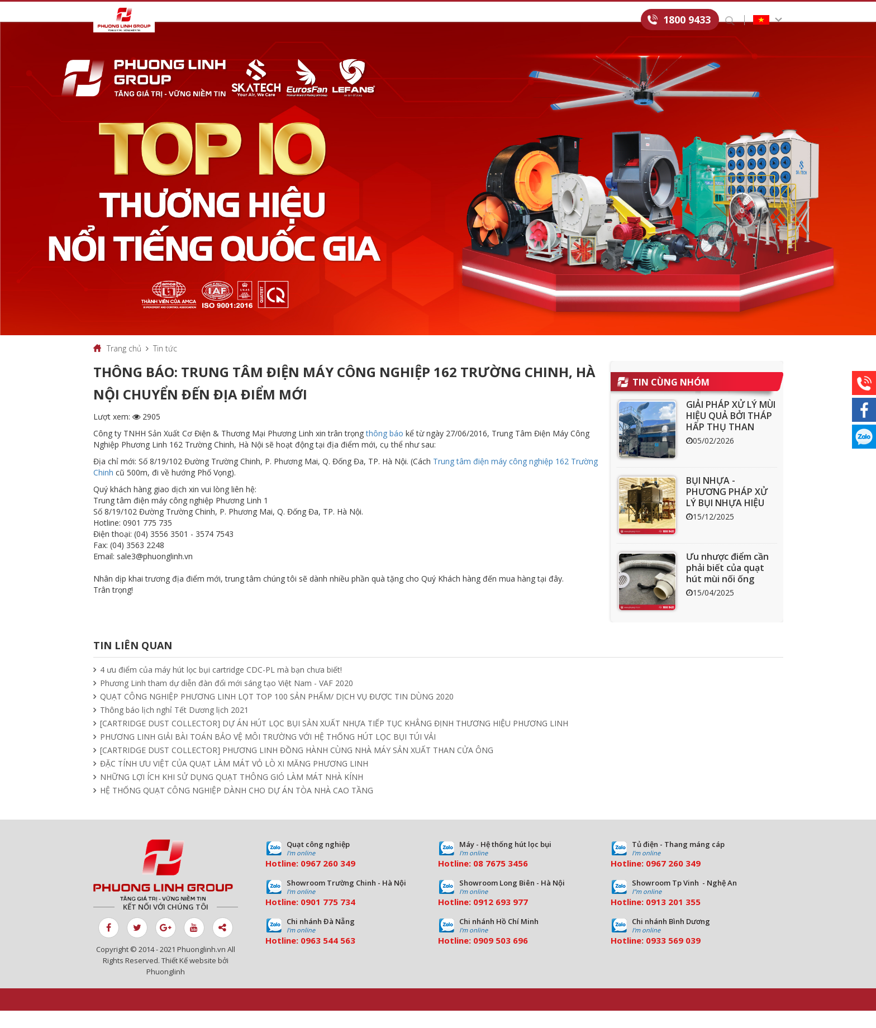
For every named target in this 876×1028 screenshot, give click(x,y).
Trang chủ (124, 365)
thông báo (384, 450)
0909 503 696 (500, 957)
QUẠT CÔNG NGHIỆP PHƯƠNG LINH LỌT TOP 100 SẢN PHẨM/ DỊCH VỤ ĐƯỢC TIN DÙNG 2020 (277, 713)
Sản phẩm (261, 20)
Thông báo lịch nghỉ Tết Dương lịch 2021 (174, 727)
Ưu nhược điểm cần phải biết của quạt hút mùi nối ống (727, 585)
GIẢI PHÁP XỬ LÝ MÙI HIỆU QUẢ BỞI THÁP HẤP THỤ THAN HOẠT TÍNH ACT (730, 438)
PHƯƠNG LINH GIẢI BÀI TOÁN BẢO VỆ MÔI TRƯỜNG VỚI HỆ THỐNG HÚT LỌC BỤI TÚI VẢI (268, 754)
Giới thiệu (198, 20)
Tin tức (422, 20)
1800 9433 (687, 19)
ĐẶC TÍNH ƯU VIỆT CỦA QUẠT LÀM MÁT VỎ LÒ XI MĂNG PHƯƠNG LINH (234, 780)
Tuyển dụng (555, 20)
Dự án (370, 20)
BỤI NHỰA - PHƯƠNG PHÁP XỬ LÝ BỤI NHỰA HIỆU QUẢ (727, 514)
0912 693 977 (500, 919)
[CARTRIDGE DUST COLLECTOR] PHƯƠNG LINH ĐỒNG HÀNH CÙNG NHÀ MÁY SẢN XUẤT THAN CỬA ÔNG (296, 767)
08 (478, 880)
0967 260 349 (328, 880)
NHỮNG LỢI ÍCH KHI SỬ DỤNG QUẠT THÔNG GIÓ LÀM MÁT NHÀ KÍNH (231, 794)
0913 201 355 (673, 919)
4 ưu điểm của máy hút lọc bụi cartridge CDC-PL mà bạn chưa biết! (221, 687)
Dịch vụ (319, 20)
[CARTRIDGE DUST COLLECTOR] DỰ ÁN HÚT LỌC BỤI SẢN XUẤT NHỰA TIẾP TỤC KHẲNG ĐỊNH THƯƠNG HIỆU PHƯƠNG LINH (334, 740)
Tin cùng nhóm (671, 399)
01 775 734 (333, 919)
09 (306, 919)
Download (484, 20)
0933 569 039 (673, 957)
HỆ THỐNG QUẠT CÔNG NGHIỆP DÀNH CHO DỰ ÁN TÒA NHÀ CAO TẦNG (236, 807)
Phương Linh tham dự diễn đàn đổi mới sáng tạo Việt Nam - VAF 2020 (226, 700)
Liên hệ (617, 20)
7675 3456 (506, 880)
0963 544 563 (328, 957)
